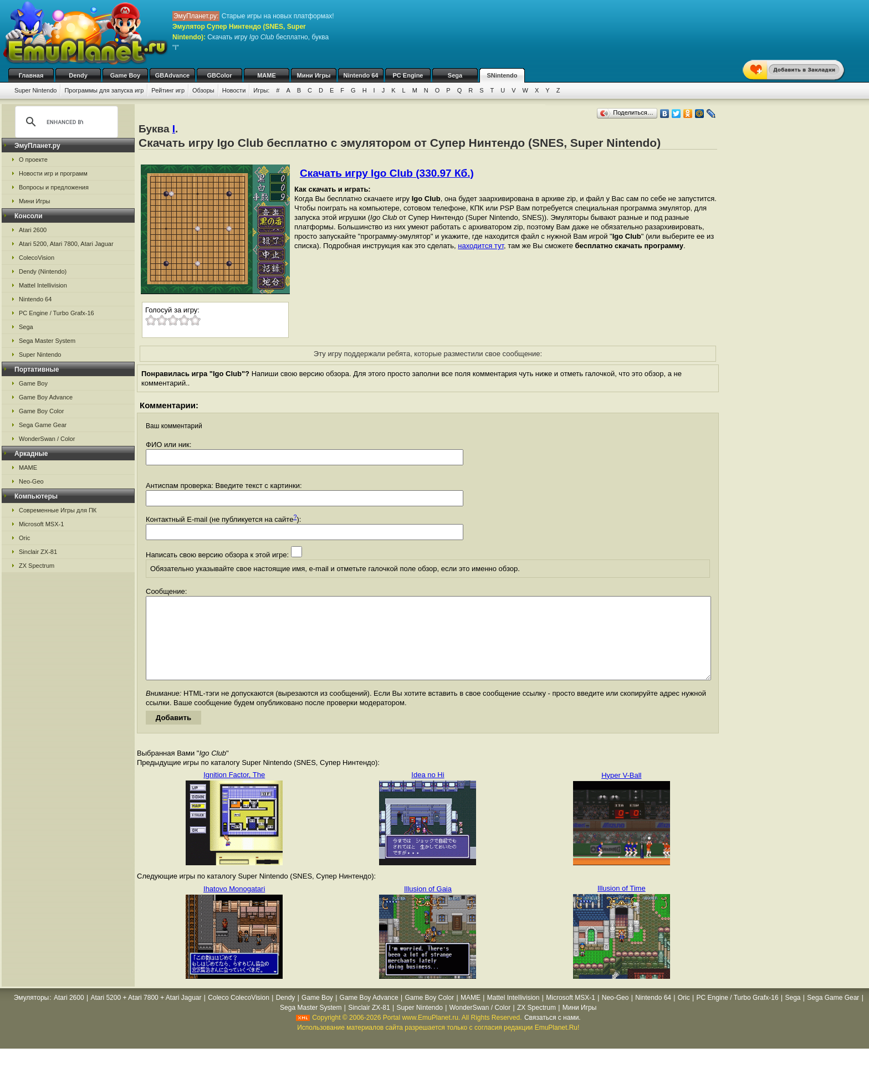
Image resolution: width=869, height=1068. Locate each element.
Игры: (261, 90)
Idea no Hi (427, 791)
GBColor (219, 75)
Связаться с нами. (552, 1034)
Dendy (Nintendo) (43, 271)
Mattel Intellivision (43, 285)
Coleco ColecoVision (238, 1014)
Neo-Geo (31, 481)
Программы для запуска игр (104, 90)
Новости (234, 90)
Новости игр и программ (53, 173)
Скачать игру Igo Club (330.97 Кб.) (387, 173)
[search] (65, 122)
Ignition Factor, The (234, 791)
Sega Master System (47, 340)
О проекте (33, 159)
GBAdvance (172, 75)
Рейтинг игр (168, 90)
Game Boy (125, 75)
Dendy (78, 75)
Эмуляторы (31, 1014)
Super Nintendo (35, 90)
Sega (455, 75)
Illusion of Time (621, 905)
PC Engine (407, 75)
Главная (31, 75)
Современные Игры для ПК (57, 510)
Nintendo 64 (361, 75)
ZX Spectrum (36, 565)
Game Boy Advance (46, 397)
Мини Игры (314, 75)
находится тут (481, 246)
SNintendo (502, 75)
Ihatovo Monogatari (234, 905)
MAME (266, 75)
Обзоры (203, 90)
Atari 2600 (33, 230)
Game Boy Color (41, 411)
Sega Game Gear (43, 425)
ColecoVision (36, 257)
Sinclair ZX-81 (38, 551)
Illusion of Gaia (428, 905)
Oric (24, 538)
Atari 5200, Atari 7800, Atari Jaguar (66, 243)
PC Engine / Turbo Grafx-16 (56, 313)
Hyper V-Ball (621, 792)
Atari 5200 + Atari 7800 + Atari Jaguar (145, 1014)
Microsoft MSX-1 (41, 524)
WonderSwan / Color (47, 438)
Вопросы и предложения (54, 187)
